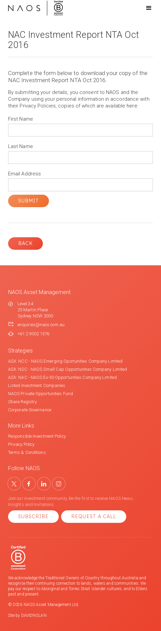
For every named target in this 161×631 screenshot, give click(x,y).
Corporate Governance (29, 409)
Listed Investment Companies (36, 385)
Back (25, 243)
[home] (35, 8)
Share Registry (22, 401)
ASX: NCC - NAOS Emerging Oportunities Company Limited (65, 361)
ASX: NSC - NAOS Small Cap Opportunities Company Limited (67, 369)
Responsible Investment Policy (37, 436)
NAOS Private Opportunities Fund (40, 393)
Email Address (24, 174)
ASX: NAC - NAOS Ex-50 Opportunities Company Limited (62, 377)
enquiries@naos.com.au (41, 324)
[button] (143, 8)
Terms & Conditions (27, 452)
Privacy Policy (21, 444)
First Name (20, 119)
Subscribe (33, 516)
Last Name (20, 146)
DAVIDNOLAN (34, 615)
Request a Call (93, 516)
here (132, 106)
